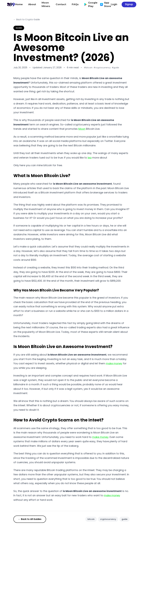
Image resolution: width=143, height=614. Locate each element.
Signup (129, 4)
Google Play (89, 4)
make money (114, 363)
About (32, 4)
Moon (81, 129)
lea (89, 157)
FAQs (75, 4)
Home (19, 4)
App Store (104, 4)
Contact (61, 4)
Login (114, 4)
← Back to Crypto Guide (26, 19)
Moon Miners (46, 4)
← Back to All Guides (29, 519)
